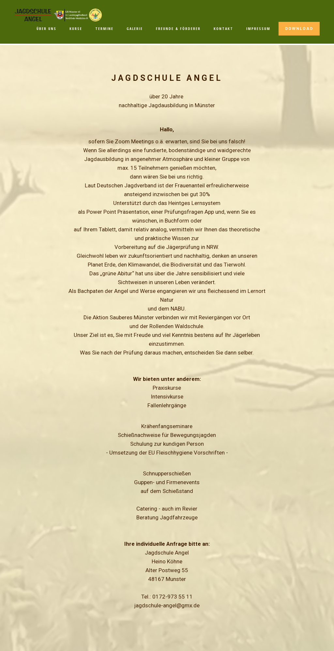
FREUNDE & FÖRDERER (178, 28)
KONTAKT (223, 28)
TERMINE (104, 28)
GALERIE (135, 28)
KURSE (75, 28)
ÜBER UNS (46, 28)
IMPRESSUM (258, 28)
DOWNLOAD (299, 28)
